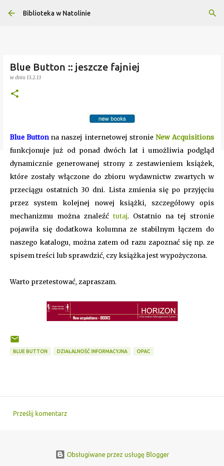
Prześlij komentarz (40, 413)
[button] (15, 94)
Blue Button (30, 351)
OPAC (143, 351)
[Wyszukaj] (212, 13)
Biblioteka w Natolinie (57, 13)
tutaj (120, 216)
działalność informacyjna (92, 351)
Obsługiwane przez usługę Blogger (112, 454)
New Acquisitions (185, 137)
